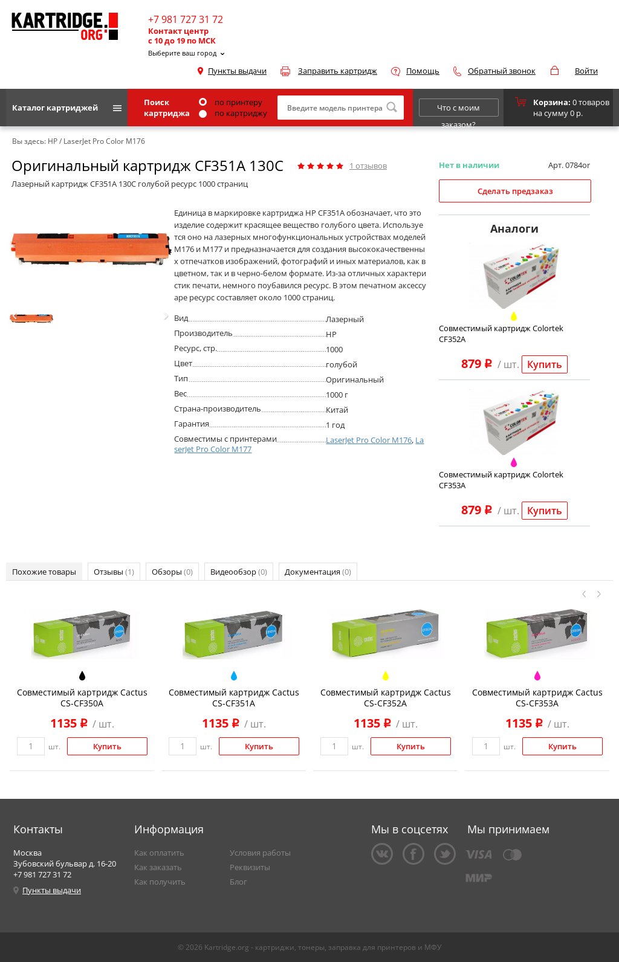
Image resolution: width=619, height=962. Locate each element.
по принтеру (230, 102)
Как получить (160, 881)
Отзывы (114, 571)
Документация (318, 571)
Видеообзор (238, 571)
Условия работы (260, 852)
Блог (238, 881)
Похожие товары (44, 571)
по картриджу (233, 113)
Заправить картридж (337, 70)
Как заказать (158, 867)
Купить (544, 364)
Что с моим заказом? (458, 109)
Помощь (422, 70)
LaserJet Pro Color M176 (369, 439)
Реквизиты (250, 867)
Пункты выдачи (237, 70)
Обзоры (172, 571)
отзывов (368, 165)
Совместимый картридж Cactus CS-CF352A (385, 697)
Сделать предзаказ (515, 191)
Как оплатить (159, 852)
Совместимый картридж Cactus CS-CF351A (234, 697)
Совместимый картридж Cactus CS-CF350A (82, 697)
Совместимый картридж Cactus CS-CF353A (537, 697)
